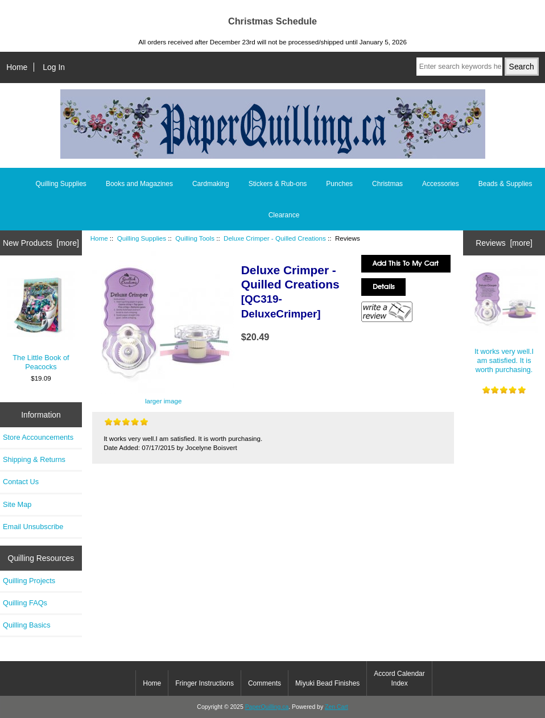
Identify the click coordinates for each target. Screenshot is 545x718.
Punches (339, 184)
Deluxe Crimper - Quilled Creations (275, 238)
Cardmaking (210, 184)
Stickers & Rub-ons (278, 184)
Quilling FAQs (25, 603)
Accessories (440, 184)
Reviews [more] (504, 242)
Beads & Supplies (505, 184)
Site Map (17, 504)
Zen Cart (336, 707)
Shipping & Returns (34, 459)
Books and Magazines (139, 184)
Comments (264, 683)
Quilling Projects (29, 580)
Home (16, 67)
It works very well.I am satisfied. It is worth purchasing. (504, 319)
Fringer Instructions (204, 683)
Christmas (387, 184)
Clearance (284, 215)
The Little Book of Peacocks (41, 321)
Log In (54, 67)
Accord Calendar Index (399, 678)
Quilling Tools (194, 238)
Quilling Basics (27, 625)
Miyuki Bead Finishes (327, 683)
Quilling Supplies (141, 238)
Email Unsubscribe (33, 526)
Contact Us (21, 481)
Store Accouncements (38, 437)
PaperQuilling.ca (267, 707)
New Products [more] (41, 242)
